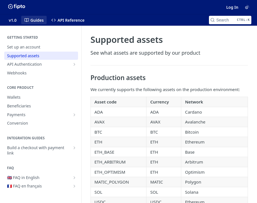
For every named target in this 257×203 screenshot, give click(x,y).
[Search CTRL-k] (230, 20)
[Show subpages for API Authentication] (74, 64)
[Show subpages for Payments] (74, 114)
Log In (232, 7)
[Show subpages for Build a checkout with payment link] (74, 147)
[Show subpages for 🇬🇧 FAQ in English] (74, 177)
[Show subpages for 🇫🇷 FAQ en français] (74, 186)
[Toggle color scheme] (247, 7)
